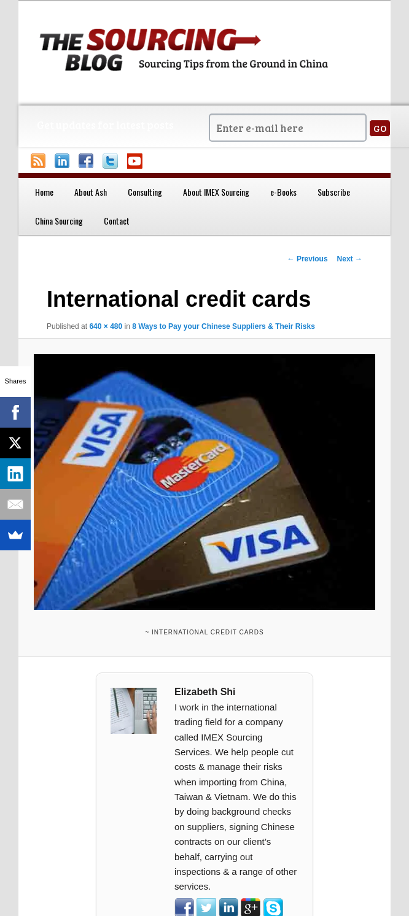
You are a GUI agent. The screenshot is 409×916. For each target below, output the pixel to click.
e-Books (283, 191)
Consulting (145, 191)
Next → (349, 259)
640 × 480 (105, 326)
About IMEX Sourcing (216, 191)
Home (44, 191)
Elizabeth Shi (205, 692)
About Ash (90, 191)
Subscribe (333, 191)
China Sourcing (59, 220)
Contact (117, 220)
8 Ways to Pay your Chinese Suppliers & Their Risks (223, 326)
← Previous (307, 259)
